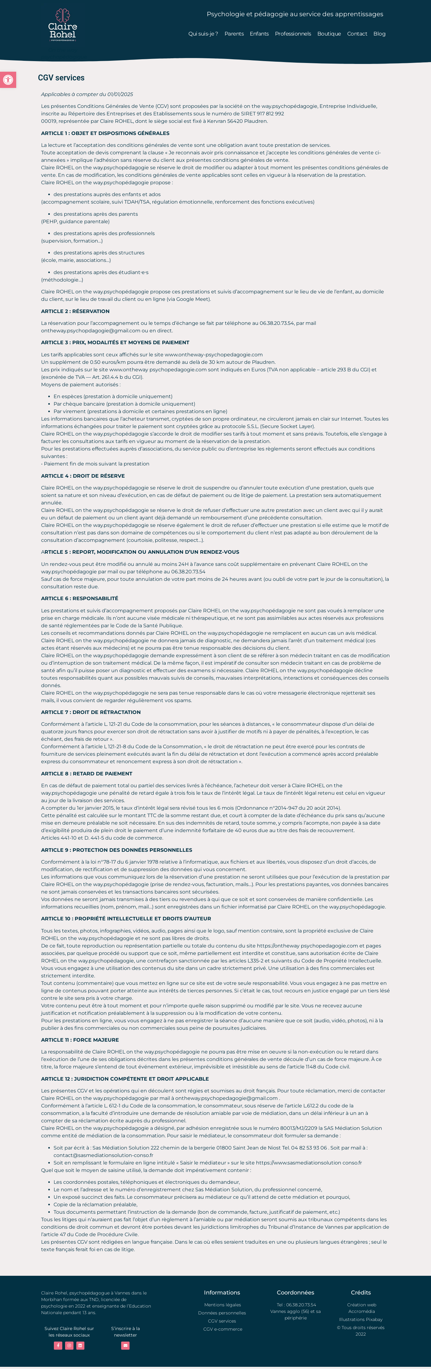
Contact (357, 34)
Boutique (329, 34)
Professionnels (293, 34)
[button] (8, 80)
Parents (234, 34)
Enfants (259, 34)
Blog (379, 34)
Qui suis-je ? (203, 34)
